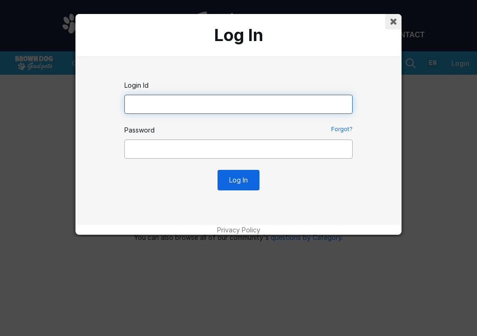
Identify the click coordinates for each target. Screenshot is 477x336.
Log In (238, 180)
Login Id (136, 85)
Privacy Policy (238, 230)
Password (139, 130)
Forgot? (342, 129)
